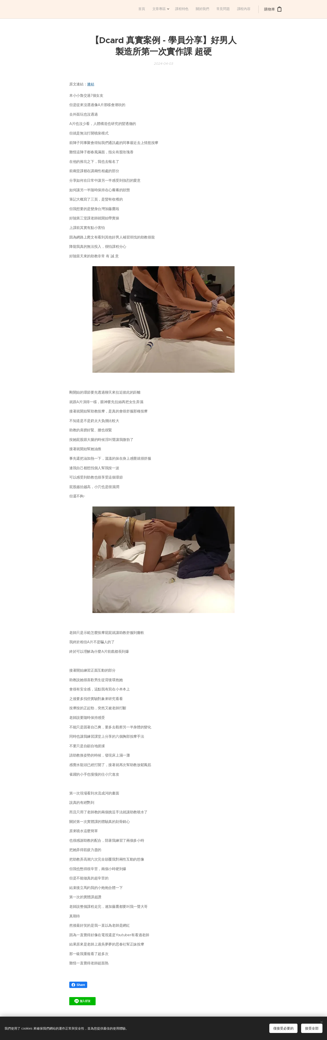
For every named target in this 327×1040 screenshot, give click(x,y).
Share (78, 985)
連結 (90, 84)
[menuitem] (213, 9)
